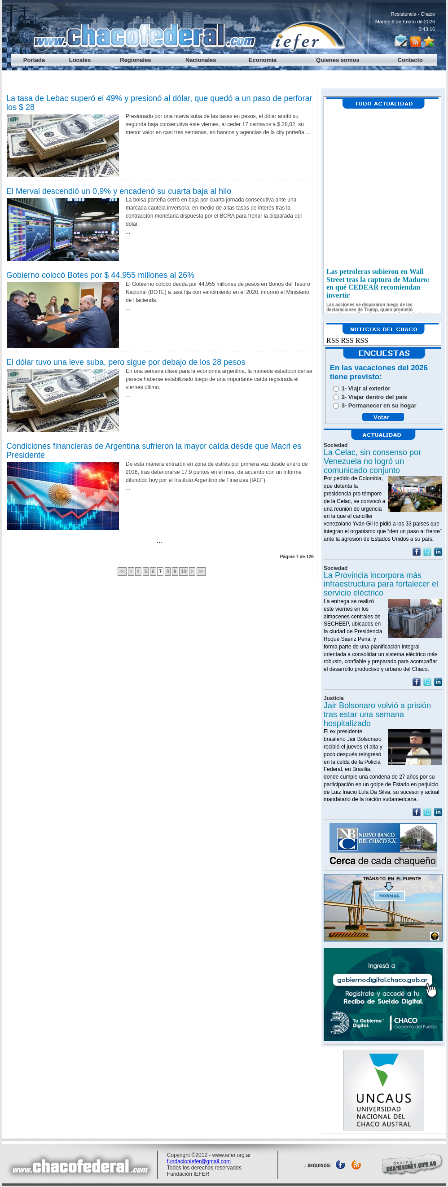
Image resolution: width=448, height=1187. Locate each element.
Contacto (409, 60)
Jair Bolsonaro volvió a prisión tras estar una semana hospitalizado (377, 714)
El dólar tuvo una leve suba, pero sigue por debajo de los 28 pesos (125, 362)
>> (201, 571)
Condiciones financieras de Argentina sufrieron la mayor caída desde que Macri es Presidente (153, 451)
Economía (263, 60)
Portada (34, 60)
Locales (80, 60)
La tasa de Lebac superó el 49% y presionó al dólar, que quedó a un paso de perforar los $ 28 (159, 103)
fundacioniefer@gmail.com (199, 1161)
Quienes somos (338, 60)
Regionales (135, 60)
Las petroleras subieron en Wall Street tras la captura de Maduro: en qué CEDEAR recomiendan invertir (378, 287)
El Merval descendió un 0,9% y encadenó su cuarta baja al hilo (118, 191)
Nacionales (200, 60)
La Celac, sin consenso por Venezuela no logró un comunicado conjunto (372, 461)
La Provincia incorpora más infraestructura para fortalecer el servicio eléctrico (381, 584)
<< (122, 571)
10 (183, 571)
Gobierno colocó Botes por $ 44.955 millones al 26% (100, 275)
